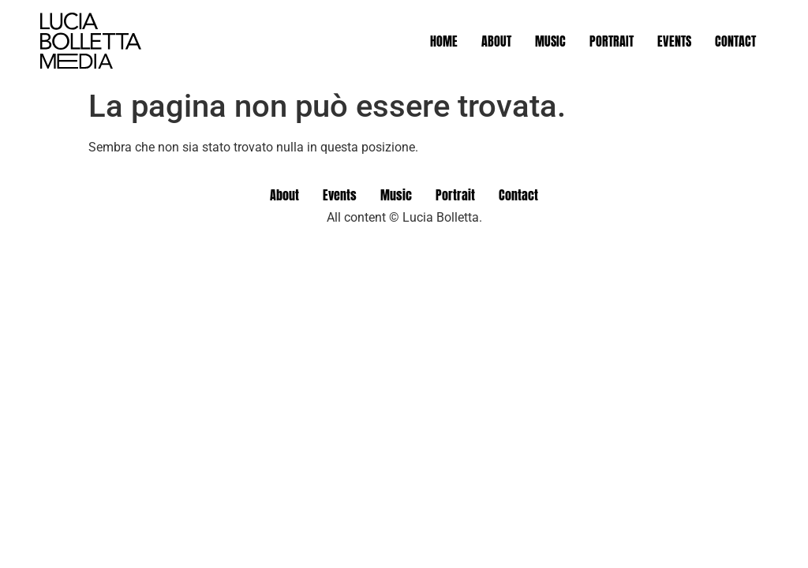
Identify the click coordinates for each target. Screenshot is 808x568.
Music (550, 41)
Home (444, 41)
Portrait (611, 41)
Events (674, 41)
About (496, 41)
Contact (735, 41)
